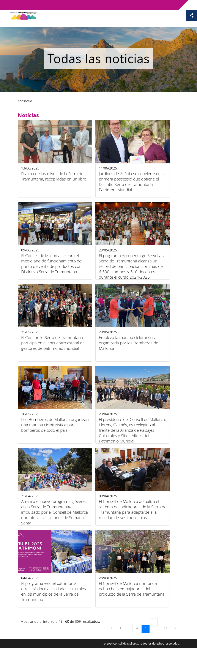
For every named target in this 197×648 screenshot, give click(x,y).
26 (167, 628)
